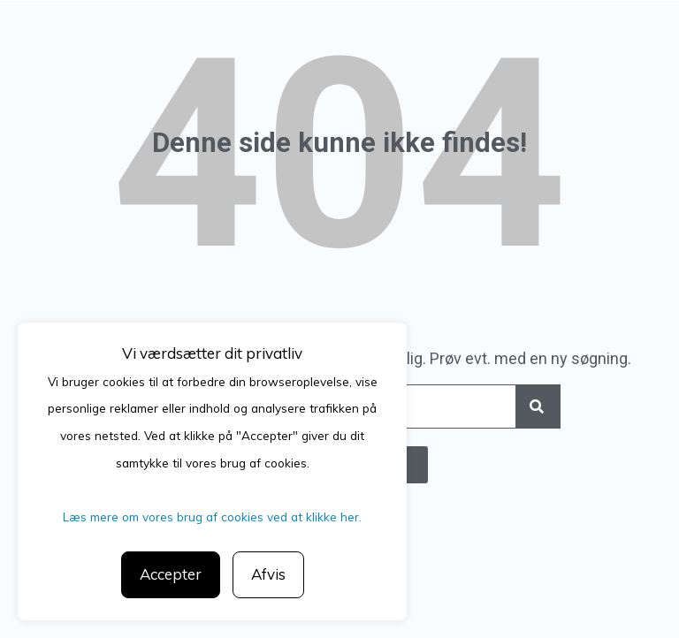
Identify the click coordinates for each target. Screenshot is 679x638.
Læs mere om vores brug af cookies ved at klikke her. (212, 516)
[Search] (537, 406)
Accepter (171, 574)
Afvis (268, 574)
